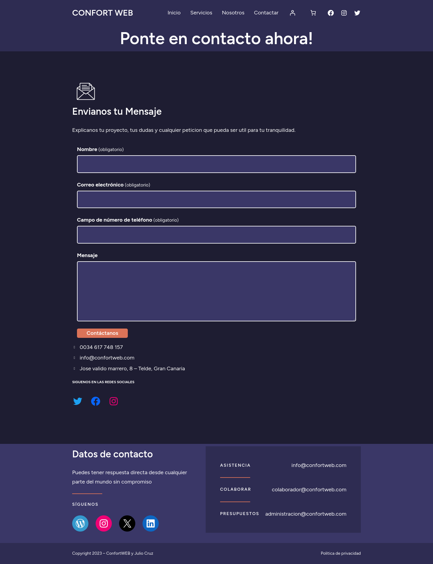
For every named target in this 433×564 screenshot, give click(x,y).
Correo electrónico (113, 184)
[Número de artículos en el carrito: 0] (313, 13)
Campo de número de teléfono (128, 220)
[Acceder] (292, 13)
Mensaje (87, 255)
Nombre (100, 149)
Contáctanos (102, 333)
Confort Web (102, 13)
